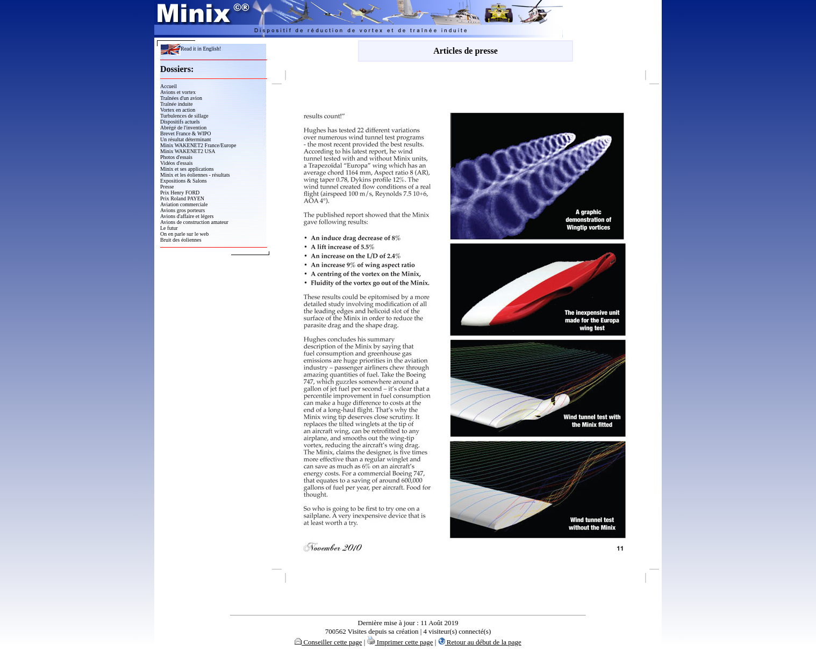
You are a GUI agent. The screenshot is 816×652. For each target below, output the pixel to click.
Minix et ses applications (187, 169)
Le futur (169, 228)
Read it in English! (190, 49)
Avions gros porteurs (182, 210)
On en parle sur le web (184, 234)
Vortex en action (177, 110)
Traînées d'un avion (181, 98)
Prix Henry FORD (179, 192)
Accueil (168, 86)
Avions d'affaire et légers (186, 216)
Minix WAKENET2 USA (188, 151)
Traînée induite (176, 104)
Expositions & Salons (183, 181)
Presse (167, 187)
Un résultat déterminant (185, 139)
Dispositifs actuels (180, 122)
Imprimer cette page (400, 642)
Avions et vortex (178, 92)
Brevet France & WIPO (185, 133)
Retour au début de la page (479, 642)
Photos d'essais (176, 157)
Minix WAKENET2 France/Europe (198, 145)
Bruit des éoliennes (181, 240)
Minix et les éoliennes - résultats (195, 175)
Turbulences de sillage (184, 116)
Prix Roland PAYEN (182, 198)
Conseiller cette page (328, 642)
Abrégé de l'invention (183, 128)
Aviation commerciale (183, 204)
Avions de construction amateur (194, 222)
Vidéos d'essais (176, 163)
